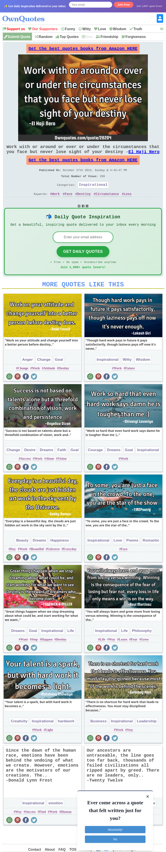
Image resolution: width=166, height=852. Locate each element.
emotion (55, 817)
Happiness (59, 555)
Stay (130, 744)
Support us (16, 29)
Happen (47, 653)
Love (102, 29)
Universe (53, 563)
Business (98, 735)
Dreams (46, 464)
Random (46, 37)
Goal (59, 374)
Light (49, 744)
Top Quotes (69, 37)
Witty (86, 29)
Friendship (109, 37)
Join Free (123, 4)
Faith (61, 464)
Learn (123, 653)
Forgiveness (135, 37)
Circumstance (107, 203)
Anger (27, 374)
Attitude (49, 382)
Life (70, 645)
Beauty (22, 555)
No (115, 836)
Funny (70, 29)
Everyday (70, 563)
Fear (134, 653)
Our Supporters (44, 29)
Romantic (151, 555)
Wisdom (119, 29)
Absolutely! (115, 827)
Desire (29, 464)
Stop (35, 653)
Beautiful (37, 563)
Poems (132, 555)
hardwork (66, 735)
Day (13, 563)
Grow (145, 653)
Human (66, 826)
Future (130, 382)
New (89, 37)
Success (25, 473)
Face (68, 203)
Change (43, 374)
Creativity (19, 735)
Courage (95, 464)
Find (42, 826)
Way (112, 653)
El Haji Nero (144, 156)
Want (24, 653)
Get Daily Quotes (83, 263)
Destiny (84, 203)
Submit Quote (19, 37)
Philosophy (142, 645)
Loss (127, 203)
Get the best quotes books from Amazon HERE (83, 50)
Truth (137, 29)
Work (56, 203)
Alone (50, 473)
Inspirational (93, 193)
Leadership (147, 735)
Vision (62, 473)
